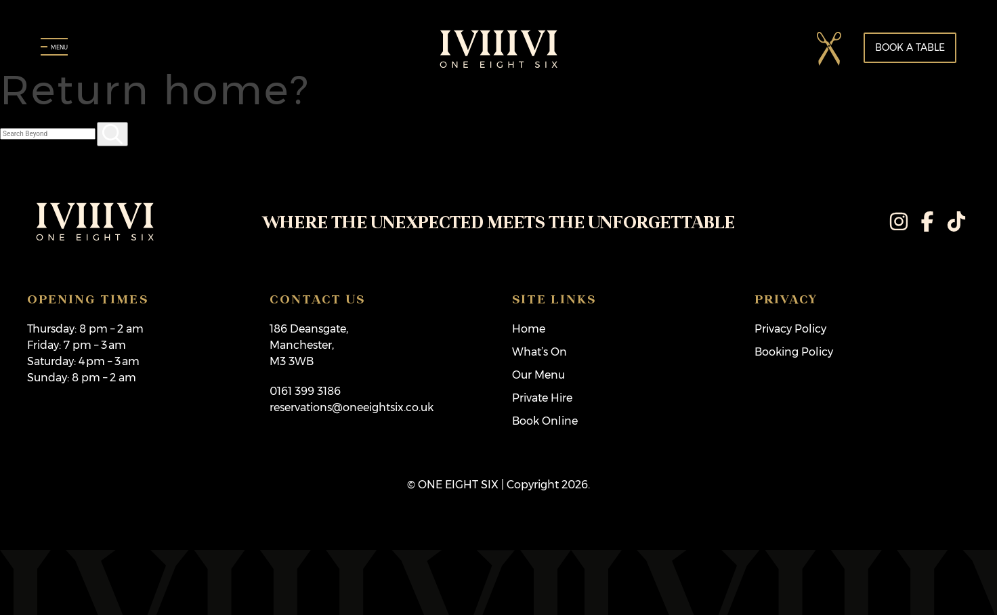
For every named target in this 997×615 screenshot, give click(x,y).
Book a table (910, 47)
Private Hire (542, 397)
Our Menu (538, 374)
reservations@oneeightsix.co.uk (351, 407)
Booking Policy (794, 351)
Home (528, 328)
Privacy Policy (790, 328)
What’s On (539, 351)
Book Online (545, 421)
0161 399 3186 (305, 391)
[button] (830, 48)
